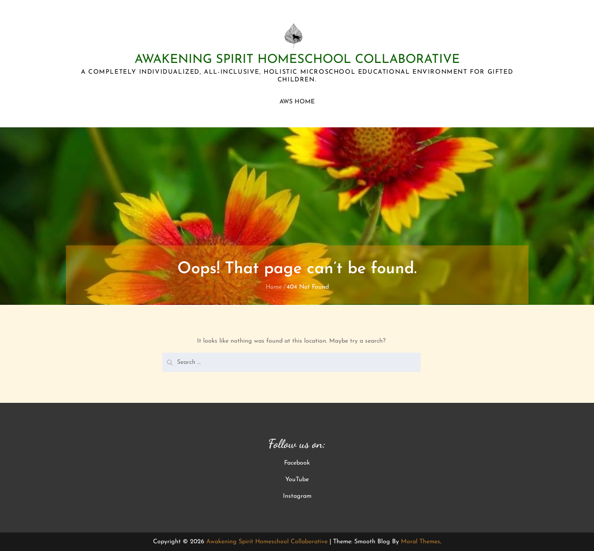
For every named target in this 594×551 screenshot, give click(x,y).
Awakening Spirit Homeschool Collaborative (297, 60)
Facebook (297, 463)
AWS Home (297, 102)
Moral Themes (420, 542)
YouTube (297, 480)
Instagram (297, 496)
